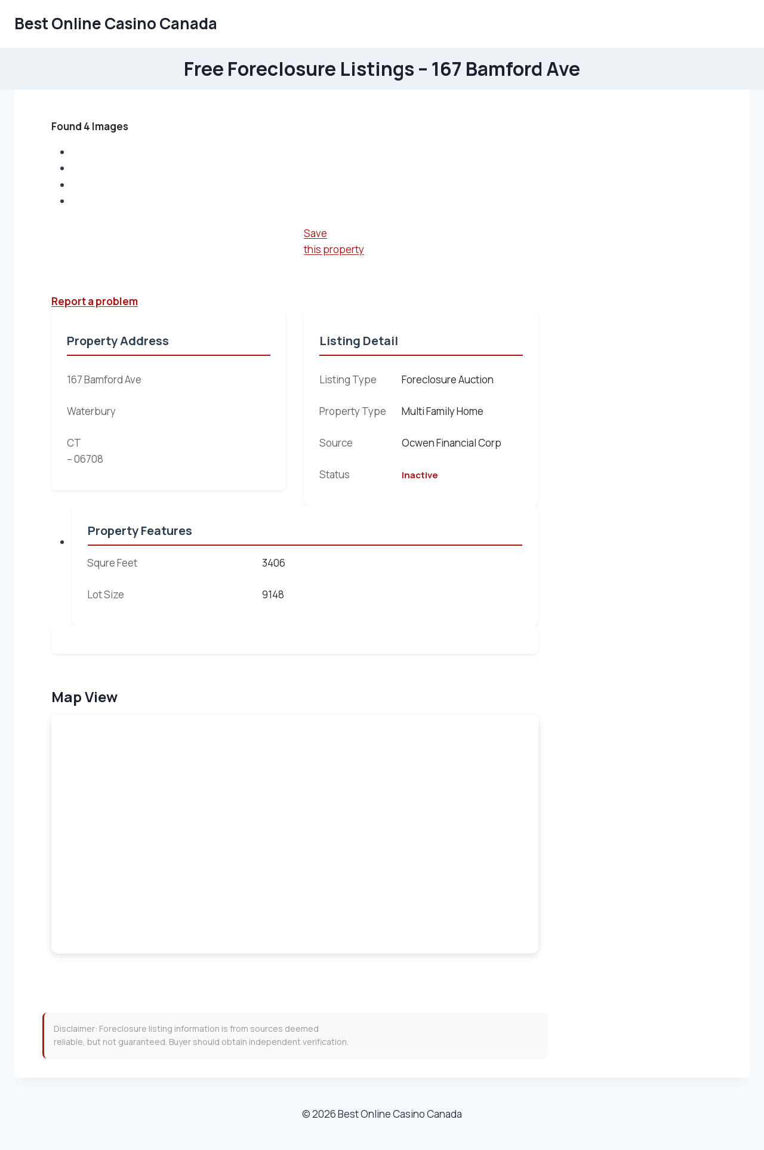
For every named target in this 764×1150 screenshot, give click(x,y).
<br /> (294, 834)
